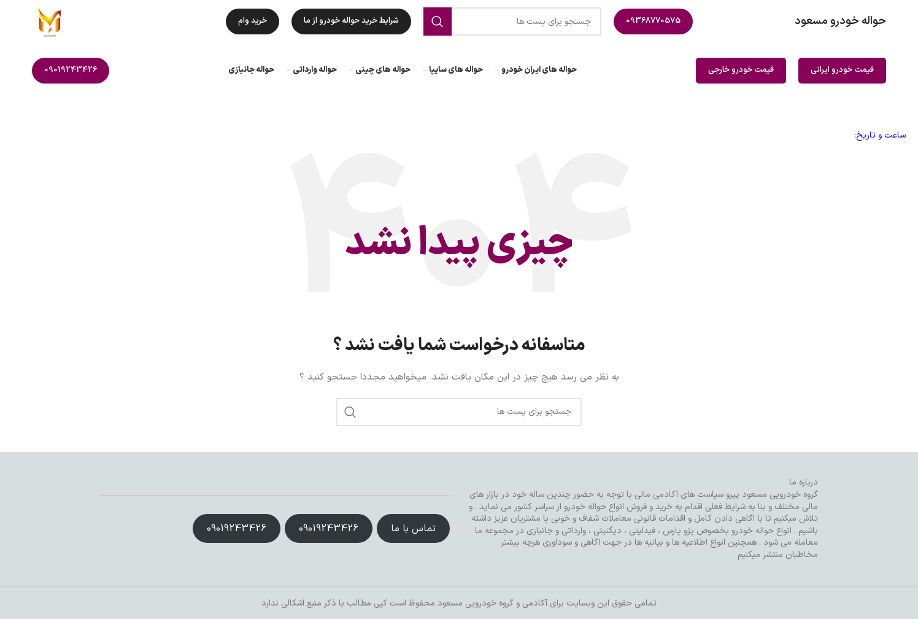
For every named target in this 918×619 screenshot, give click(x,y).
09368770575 (653, 21)
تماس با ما (413, 528)
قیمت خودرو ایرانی (842, 70)
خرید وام (252, 21)
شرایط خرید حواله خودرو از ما (351, 21)
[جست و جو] (512, 21)
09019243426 (70, 70)
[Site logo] (50, 21)
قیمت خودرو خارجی (741, 70)
